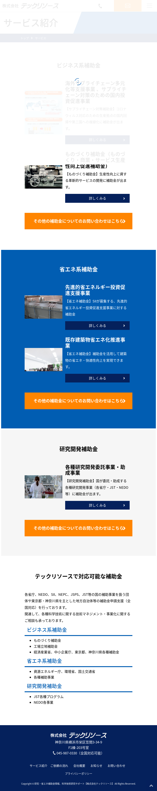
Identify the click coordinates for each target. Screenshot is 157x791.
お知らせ (96, 765)
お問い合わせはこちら (79, 221)
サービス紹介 (38, 765)
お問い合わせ (116, 765)
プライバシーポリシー (78, 774)
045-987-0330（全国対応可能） (78, 753)
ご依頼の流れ (59, 765)
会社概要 (79, 765)
